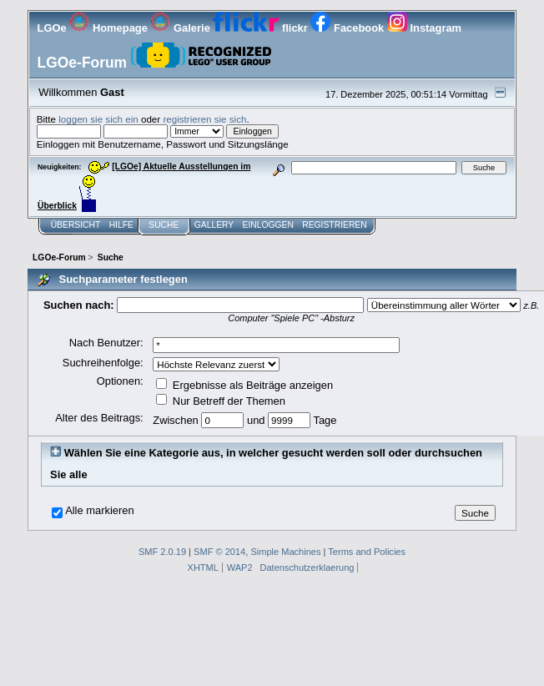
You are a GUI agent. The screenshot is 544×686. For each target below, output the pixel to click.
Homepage (109, 28)
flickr (261, 28)
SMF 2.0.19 (162, 552)
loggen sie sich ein (98, 118)
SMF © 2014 (219, 552)
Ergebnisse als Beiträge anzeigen (244, 385)
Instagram (424, 28)
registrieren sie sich (204, 118)
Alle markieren (99, 511)
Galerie (181, 28)
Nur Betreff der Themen (220, 401)
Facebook (348, 28)
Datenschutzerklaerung (307, 567)
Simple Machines (285, 552)
